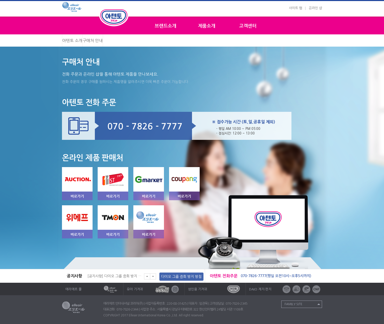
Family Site (293, 304)
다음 (153, 276)
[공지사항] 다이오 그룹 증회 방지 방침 (116, 276)
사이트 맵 (295, 8)
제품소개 (206, 26)
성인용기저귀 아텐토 (114, 17)
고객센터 (248, 26)
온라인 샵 (315, 8)
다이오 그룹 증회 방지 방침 (181, 276)
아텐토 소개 (72, 40)
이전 (147, 276)
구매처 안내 (93, 40)
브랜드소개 (165, 26)
